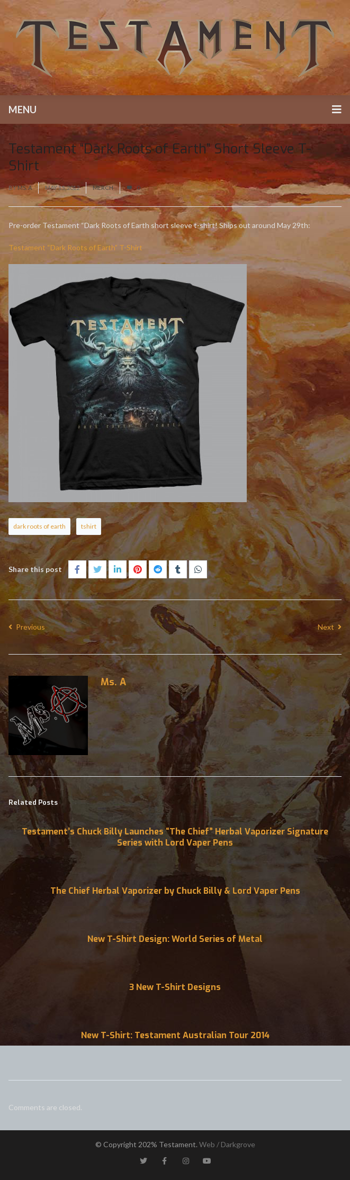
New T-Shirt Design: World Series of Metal (175, 939)
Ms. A (24, 187)
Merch (103, 187)
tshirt (88, 526)
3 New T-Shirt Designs (175, 987)
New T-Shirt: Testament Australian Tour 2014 (175, 1035)
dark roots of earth (39, 526)
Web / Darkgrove (227, 1144)
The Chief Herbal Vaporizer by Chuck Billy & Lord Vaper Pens (175, 890)
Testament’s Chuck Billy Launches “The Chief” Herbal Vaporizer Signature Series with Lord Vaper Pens (175, 837)
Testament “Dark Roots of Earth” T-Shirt (75, 247)
